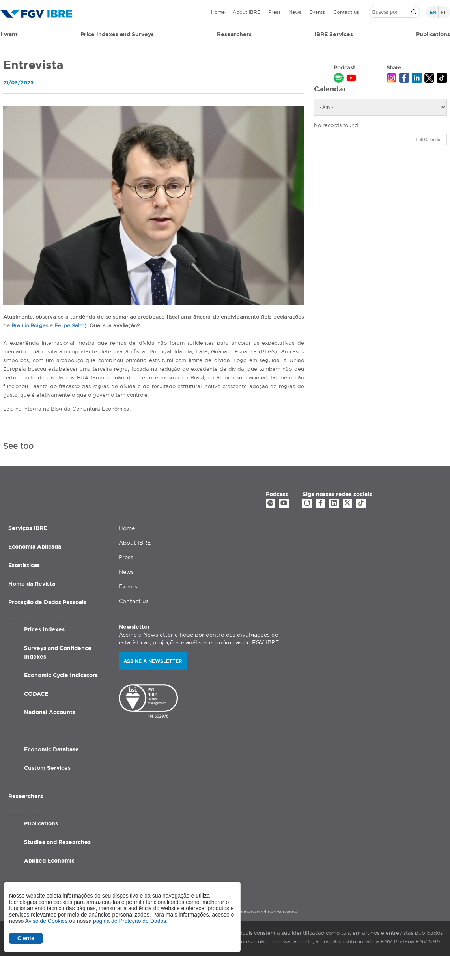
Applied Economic (49, 860)
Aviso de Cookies (46, 921)
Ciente (25, 938)
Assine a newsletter (152, 661)
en (433, 12)
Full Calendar (429, 139)
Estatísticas (24, 565)
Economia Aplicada (34, 546)
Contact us (346, 12)
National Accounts (49, 712)
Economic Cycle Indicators (61, 675)
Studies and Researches (57, 842)
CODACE (36, 694)
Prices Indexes (44, 629)
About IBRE (246, 12)
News (295, 12)
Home (218, 12)
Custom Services (47, 768)
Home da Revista (31, 584)
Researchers (234, 34)
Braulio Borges (29, 325)
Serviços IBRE (27, 528)
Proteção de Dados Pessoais (47, 602)
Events (317, 12)
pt (443, 12)
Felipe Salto (69, 325)
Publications (41, 823)
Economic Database (51, 749)
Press (274, 12)
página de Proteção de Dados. (130, 921)
